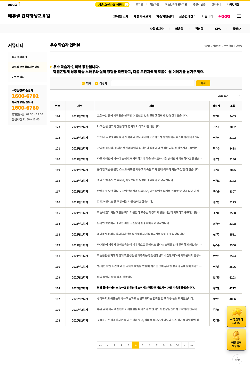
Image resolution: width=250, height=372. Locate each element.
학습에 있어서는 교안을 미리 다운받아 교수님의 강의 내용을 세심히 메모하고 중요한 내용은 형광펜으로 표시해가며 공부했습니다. (149, 212)
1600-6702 (25, 95)
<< (100, 345)
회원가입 (154, 4)
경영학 (199, 29)
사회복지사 (156, 29)
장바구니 (216, 4)
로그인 (139, 4)
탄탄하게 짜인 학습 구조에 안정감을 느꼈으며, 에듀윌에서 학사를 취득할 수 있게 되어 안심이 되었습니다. (149, 191)
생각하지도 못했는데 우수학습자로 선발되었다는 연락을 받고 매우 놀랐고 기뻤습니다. (145, 298)
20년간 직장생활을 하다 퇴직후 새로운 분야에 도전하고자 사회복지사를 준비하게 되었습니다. (149, 137)
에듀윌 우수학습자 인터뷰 (25, 67)
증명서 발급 (199, 4)
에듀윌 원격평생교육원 (29, 16)
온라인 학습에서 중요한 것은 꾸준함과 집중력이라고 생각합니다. (133, 223)
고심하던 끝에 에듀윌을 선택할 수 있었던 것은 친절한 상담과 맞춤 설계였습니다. (142, 115)
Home (207, 46)
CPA (218, 29)
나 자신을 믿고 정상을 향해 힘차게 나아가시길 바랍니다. (128, 126)
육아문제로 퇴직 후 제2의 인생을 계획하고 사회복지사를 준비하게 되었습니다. (141, 234)
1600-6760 (25, 107)
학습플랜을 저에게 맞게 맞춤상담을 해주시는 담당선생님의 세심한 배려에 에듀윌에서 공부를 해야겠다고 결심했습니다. (149, 255)
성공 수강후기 (19, 57)
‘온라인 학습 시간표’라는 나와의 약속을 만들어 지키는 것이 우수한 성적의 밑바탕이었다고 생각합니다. (149, 266)
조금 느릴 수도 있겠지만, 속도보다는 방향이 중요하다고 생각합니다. (135, 180)
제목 (88, 83)
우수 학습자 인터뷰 (233, 46)
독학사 (236, 29)
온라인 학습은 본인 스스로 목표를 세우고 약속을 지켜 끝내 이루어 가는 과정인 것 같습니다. (148, 169)
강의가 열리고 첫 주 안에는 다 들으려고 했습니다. (125, 201)
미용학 (179, 29)
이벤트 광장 (18, 77)
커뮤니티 (217, 46)
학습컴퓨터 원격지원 (176, 4)
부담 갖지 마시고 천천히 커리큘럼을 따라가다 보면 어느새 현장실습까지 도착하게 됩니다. (147, 309)
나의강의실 (233, 4)
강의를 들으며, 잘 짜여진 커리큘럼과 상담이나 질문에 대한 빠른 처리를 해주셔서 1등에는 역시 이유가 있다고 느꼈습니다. (149, 148)
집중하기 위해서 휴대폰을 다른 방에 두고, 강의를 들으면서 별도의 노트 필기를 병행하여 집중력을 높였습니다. (149, 320)
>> (191, 345)
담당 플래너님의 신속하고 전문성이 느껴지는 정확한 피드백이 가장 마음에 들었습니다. (146, 288)
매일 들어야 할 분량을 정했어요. (115, 277)
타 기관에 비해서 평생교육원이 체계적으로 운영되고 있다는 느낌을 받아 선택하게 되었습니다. (149, 245)
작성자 (103, 83)
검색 (203, 83)
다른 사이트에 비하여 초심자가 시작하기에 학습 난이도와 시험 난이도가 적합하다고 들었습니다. (149, 158)
